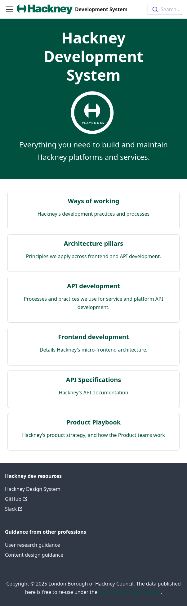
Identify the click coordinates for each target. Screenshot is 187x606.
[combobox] (165, 9)
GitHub (16, 499)
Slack (13, 508)
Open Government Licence (130, 592)
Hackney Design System (32, 489)
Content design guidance (34, 554)
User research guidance (32, 544)
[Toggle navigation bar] (9, 9)
